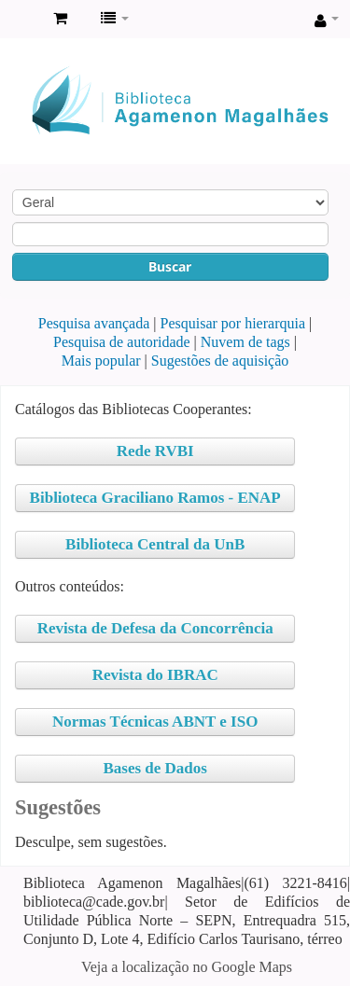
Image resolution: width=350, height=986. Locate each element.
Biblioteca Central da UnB (155, 544)
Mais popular (101, 360)
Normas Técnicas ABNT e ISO (155, 721)
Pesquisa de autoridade (121, 342)
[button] (60, 18)
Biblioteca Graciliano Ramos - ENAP (155, 498)
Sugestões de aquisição (220, 360)
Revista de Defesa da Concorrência (155, 628)
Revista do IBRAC (155, 675)
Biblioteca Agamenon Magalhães (19, 19)
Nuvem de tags (245, 342)
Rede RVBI (155, 451)
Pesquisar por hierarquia (233, 323)
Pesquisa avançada (94, 323)
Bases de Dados (154, 768)
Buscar (169, 266)
